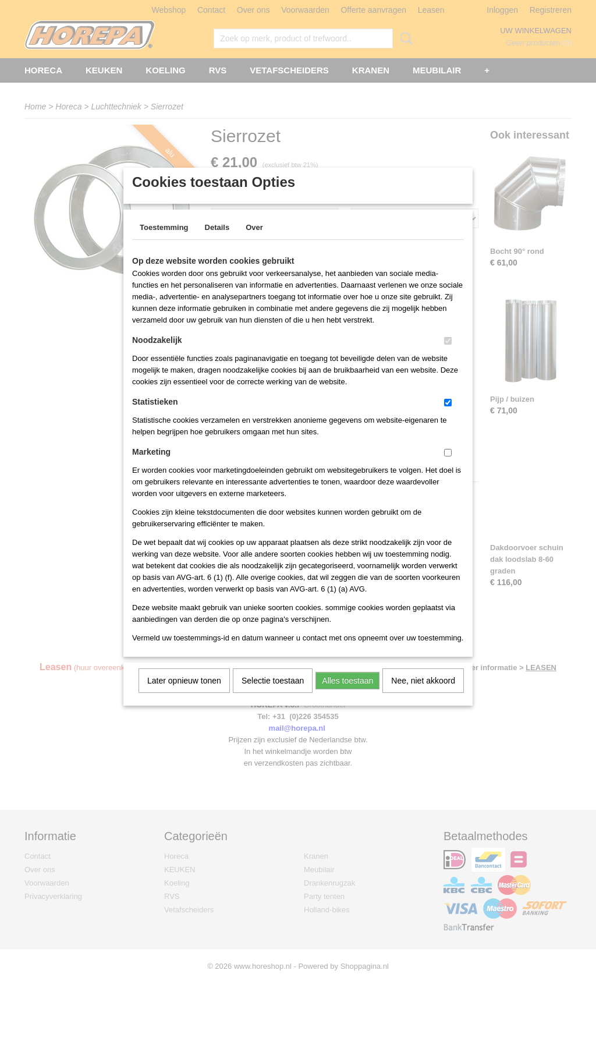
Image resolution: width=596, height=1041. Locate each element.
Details (217, 242)
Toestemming (164, 242)
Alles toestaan (347, 695)
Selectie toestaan (273, 695)
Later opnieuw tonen (184, 695)
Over (254, 242)
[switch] (448, 356)
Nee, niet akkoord (423, 695)
